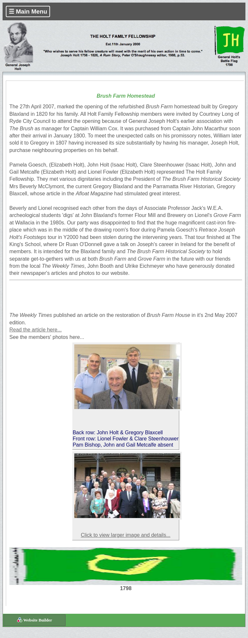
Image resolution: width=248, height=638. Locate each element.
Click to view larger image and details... (125, 535)
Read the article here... (35, 329)
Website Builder (37, 620)
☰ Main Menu (28, 11)
